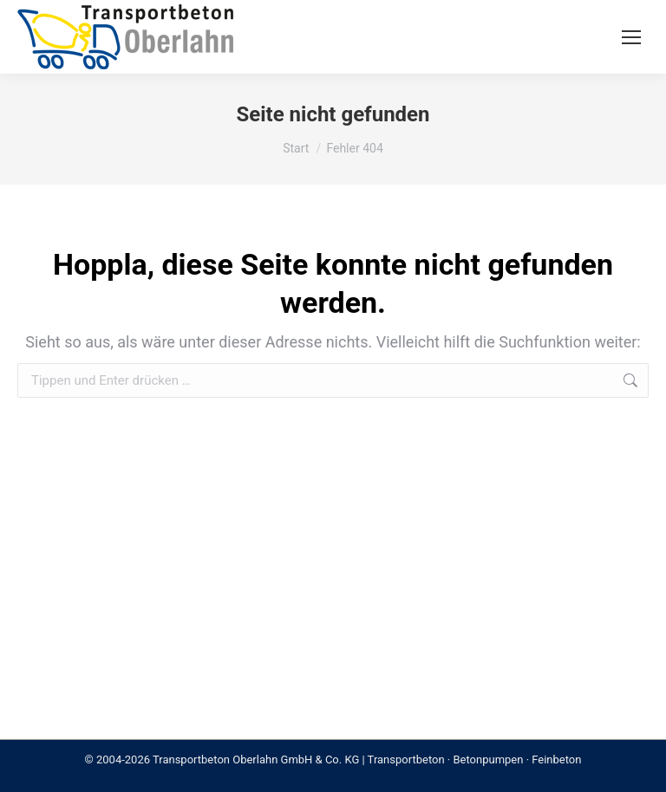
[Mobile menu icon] (631, 37)
